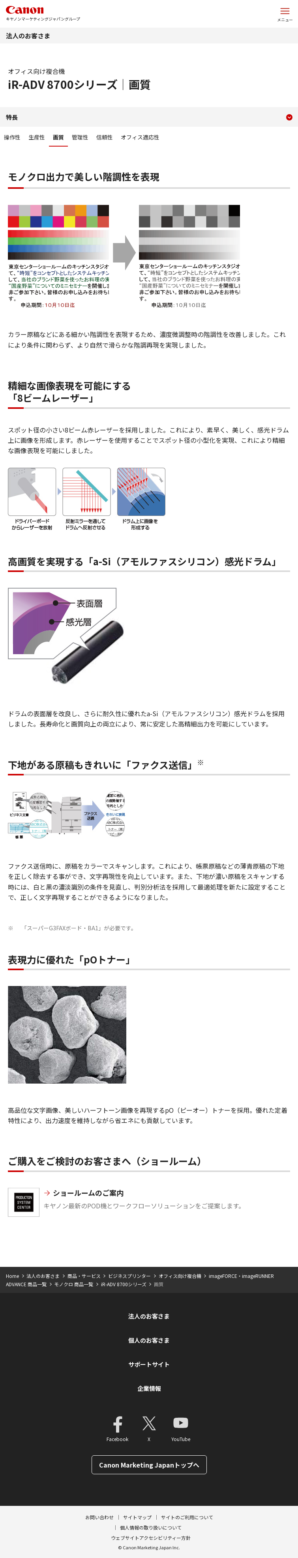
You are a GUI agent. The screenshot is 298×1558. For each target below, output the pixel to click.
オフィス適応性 (140, 137)
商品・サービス (84, 1275)
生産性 (36, 137)
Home (12, 1275)
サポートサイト (149, 1364)
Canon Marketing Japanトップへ (149, 1465)
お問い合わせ (99, 1517)
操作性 (12, 137)
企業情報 (149, 1388)
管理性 (80, 137)
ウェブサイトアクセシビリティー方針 (151, 1537)
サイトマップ (137, 1517)
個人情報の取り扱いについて (151, 1527)
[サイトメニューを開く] (285, 14)
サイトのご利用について (187, 1517)
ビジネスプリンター (129, 1275)
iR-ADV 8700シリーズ (123, 1284)
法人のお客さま (28, 35)
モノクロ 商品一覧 (73, 1284)
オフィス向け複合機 (180, 1275)
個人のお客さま (149, 1340)
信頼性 (104, 137)
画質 (58, 137)
